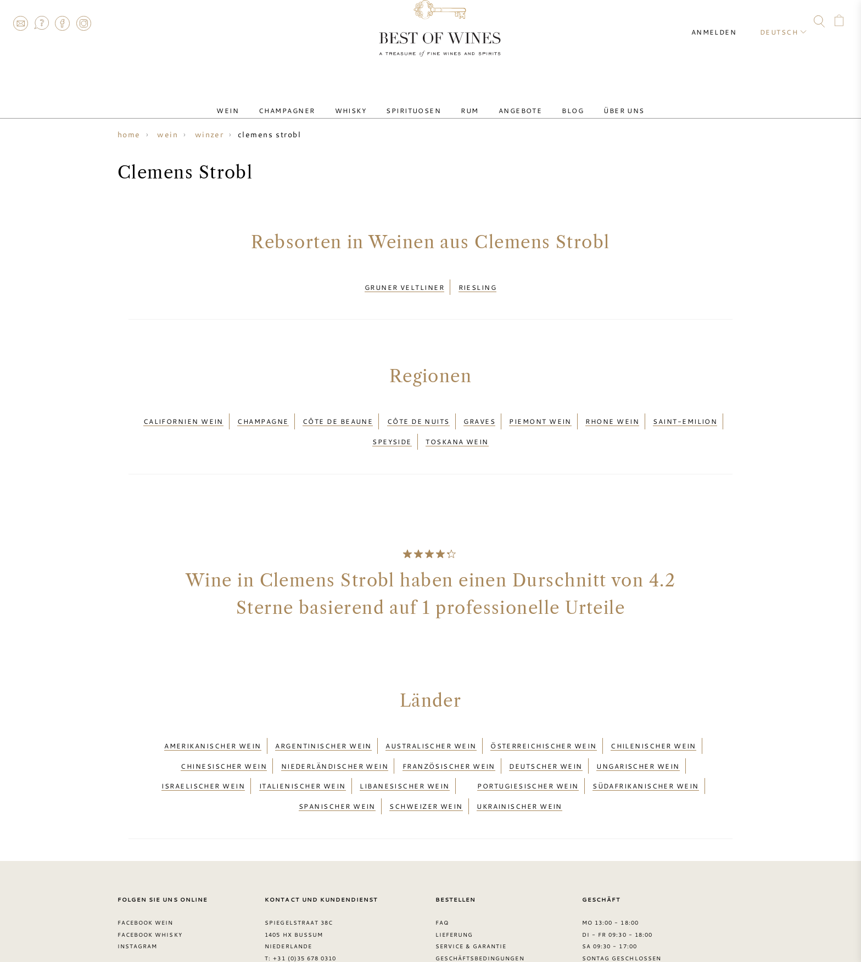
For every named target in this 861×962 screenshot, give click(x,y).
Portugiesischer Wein (527, 748)
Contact (20, 23)
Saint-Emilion (685, 411)
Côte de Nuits (418, 411)
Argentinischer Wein (323, 722)
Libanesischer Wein (404, 748)
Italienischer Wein (302, 748)
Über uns (593, 100)
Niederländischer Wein (335, 735)
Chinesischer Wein (224, 735)
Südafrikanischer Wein (645, 748)
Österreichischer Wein (543, 722)
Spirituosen (417, 100)
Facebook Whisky (150, 886)
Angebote (507, 100)
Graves (479, 411)
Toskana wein (457, 424)
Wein (258, 100)
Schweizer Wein (425, 761)
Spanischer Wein (337, 761)
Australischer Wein (430, 722)
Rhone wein (612, 411)
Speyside (392, 424)
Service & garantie (471, 898)
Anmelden (724, 22)
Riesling (478, 283)
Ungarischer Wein (637, 735)
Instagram (83, 23)
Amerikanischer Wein (212, 722)
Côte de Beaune (338, 411)
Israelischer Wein (203, 748)
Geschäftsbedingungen (479, 910)
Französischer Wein (448, 735)
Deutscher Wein (545, 735)
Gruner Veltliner (404, 283)
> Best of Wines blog (157, 922)
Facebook (62, 23)
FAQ (41, 23)
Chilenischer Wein (653, 722)
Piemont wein (540, 411)
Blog (551, 100)
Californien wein (183, 411)
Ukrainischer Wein (519, 761)
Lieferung (454, 886)
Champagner (309, 100)
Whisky (364, 100)
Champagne (262, 411)
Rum (465, 100)
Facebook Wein (146, 874)
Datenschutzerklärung (480, 922)
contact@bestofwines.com (324, 922)
